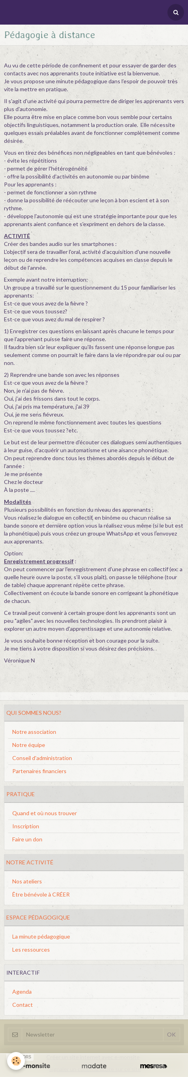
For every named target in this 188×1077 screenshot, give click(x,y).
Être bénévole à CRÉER (41, 894)
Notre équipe (28, 744)
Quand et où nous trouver (44, 813)
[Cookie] (16, 1061)
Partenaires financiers (39, 771)
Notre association (34, 731)
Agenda (22, 991)
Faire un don (27, 839)
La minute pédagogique (41, 936)
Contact (22, 1004)
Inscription (25, 826)
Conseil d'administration (42, 757)
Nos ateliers (27, 881)
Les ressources (31, 949)
